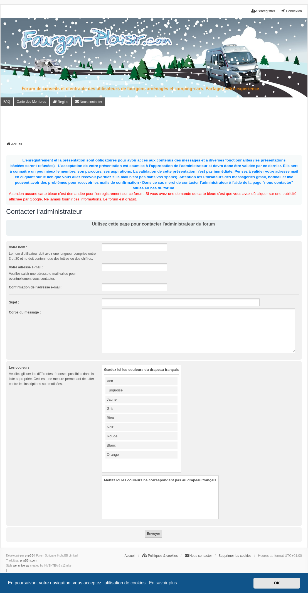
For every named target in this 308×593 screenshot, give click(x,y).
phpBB (29, 555)
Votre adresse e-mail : (26, 267)
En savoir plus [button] (163, 582)
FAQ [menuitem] (6, 102)
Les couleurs (19, 367)
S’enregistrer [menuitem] (263, 11)
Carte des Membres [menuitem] (31, 102)
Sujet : (14, 302)
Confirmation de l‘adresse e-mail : (36, 287)
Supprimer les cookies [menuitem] (234, 556)
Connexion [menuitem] (291, 11)
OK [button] (277, 583)
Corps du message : (25, 312)
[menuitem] (60, 101)
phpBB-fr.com (28, 560)
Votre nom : (18, 247)
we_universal (21, 565)
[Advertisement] (154, 125)
